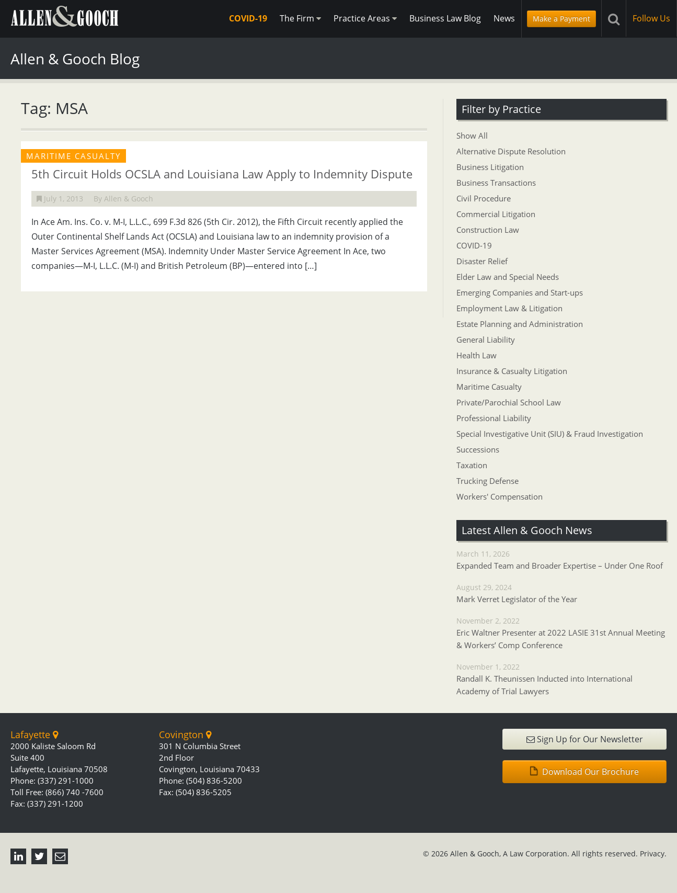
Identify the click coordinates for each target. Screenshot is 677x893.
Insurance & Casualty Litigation (511, 371)
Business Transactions (496, 182)
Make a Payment (561, 19)
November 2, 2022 (561, 633)
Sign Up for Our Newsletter (584, 739)
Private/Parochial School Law (508, 402)
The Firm (300, 18)
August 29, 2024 (561, 593)
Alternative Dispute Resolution (511, 151)
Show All (472, 135)
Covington (185, 734)
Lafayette (34, 734)
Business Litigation (490, 167)
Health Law (476, 355)
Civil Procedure (483, 198)
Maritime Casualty (489, 386)
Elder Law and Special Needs (507, 277)
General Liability (485, 339)
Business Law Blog (445, 18)
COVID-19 (248, 18)
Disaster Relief (482, 261)
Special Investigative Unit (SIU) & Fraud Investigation (549, 433)
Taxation (471, 465)
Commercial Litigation (495, 214)
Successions (477, 449)
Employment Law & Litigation (509, 308)
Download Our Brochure (584, 771)
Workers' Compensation (499, 496)
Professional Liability (493, 418)
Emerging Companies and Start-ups (519, 292)
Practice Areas (365, 18)
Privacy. (653, 853)
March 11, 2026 (561, 560)
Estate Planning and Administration (519, 324)
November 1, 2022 (561, 679)
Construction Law (487, 229)
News (504, 18)
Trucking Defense (487, 481)
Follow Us (651, 18)
